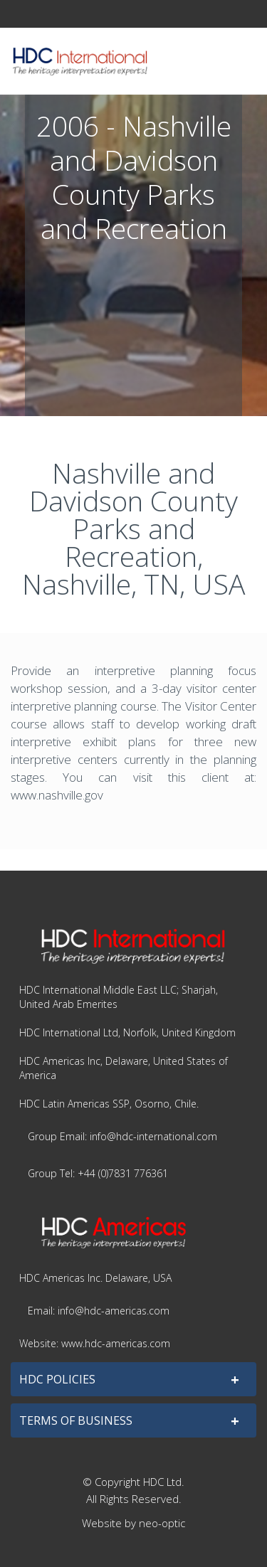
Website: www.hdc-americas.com (94, 1343)
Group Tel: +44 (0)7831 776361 (98, 1173)
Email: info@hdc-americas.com (98, 1310)
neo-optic (162, 1523)
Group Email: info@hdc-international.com (122, 1136)
